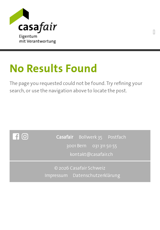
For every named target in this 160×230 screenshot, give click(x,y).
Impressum (56, 175)
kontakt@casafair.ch (91, 154)
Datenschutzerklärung (96, 175)
